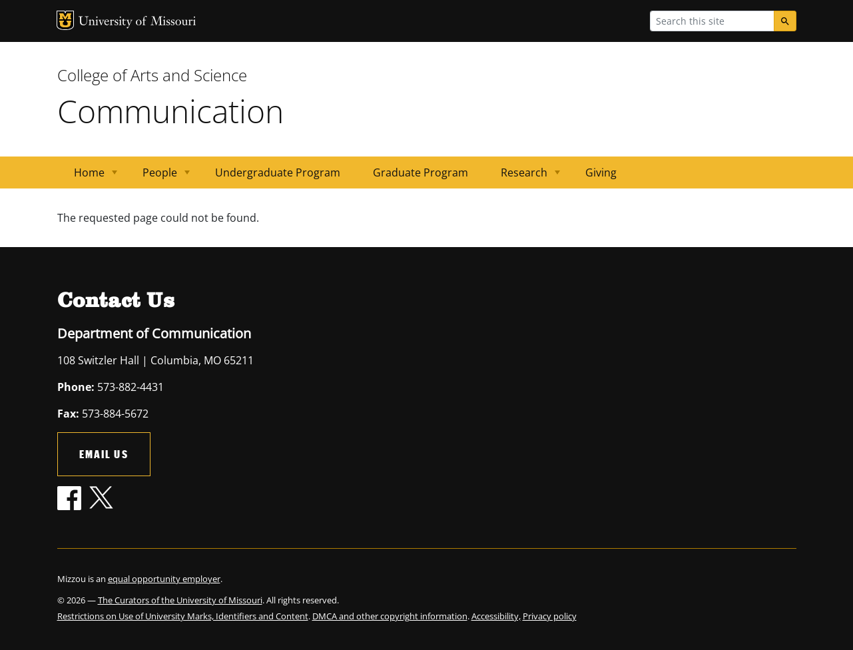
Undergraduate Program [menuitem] (277, 172)
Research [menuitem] (522, 176)
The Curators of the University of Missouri (180, 600)
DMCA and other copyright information (389, 616)
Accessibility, (496, 616)
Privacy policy (550, 616)
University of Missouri (137, 22)
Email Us (104, 454)
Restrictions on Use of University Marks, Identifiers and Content (182, 616)
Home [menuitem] (87, 176)
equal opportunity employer (164, 579)
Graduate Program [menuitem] (420, 172)
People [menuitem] (158, 176)
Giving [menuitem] (601, 172)
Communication (170, 111)
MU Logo (65, 20)
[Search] (785, 21)
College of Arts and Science (152, 75)
